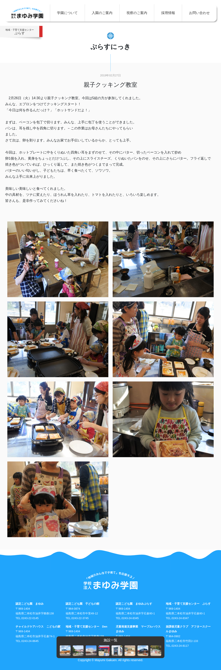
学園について (67, 13)
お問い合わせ (199, 13)
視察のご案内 (136, 13)
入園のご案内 (102, 13)
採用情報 (168, 13)
